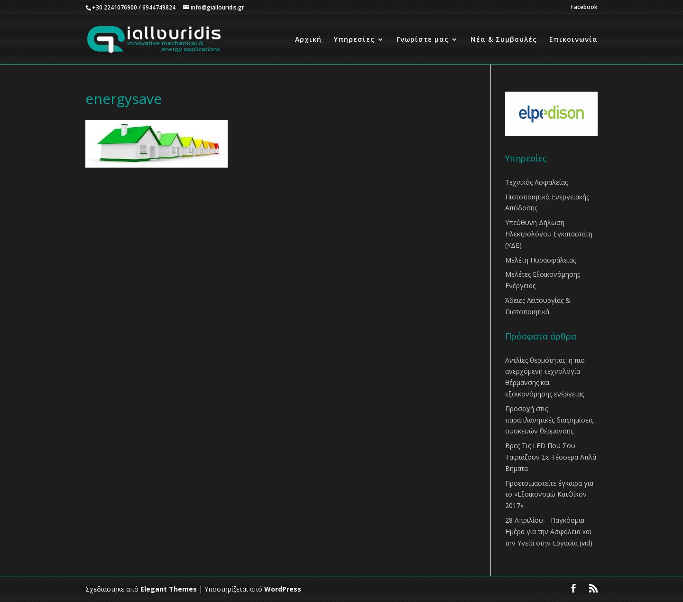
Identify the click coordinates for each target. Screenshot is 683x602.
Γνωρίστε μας (423, 40)
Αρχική (308, 40)
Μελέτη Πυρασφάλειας (540, 259)
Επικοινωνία (573, 40)
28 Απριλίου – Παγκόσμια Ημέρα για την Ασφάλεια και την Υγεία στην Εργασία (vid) (548, 531)
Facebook (584, 7)
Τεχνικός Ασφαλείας (536, 182)
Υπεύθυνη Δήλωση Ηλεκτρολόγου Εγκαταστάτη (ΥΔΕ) (548, 234)
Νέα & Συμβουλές (504, 40)
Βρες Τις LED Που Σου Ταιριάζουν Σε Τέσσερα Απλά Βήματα (550, 457)
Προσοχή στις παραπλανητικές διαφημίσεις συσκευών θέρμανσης (549, 420)
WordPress (282, 588)
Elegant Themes (168, 588)
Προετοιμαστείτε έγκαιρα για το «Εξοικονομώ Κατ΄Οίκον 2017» (549, 494)
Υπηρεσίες (354, 40)
